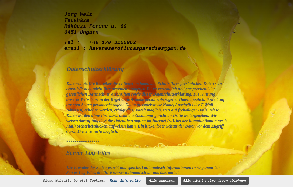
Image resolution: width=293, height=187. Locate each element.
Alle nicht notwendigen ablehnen (214, 181)
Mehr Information (126, 181)
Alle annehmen (162, 181)
